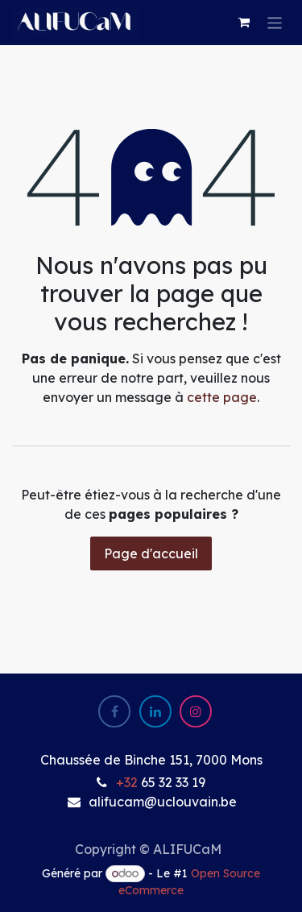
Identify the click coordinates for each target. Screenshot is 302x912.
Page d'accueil (151, 553)
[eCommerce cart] (244, 22)
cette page (222, 397)
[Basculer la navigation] (275, 22)
